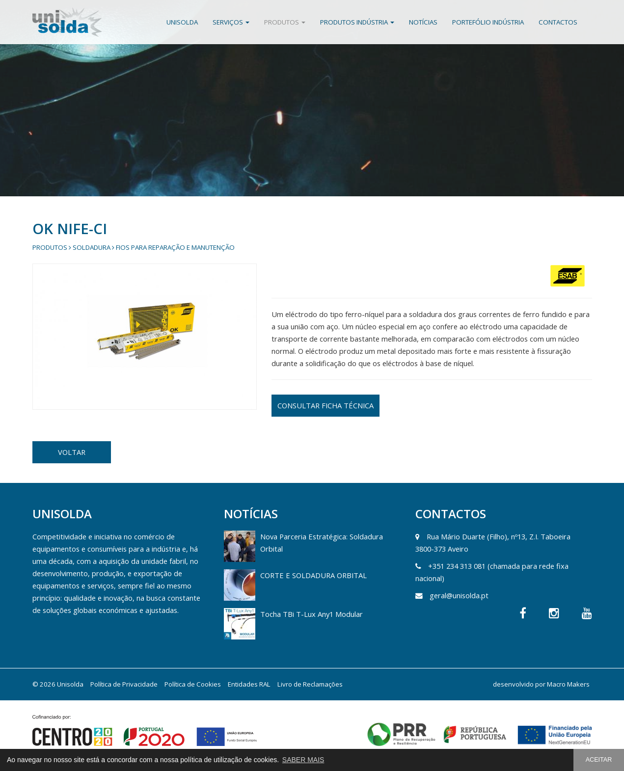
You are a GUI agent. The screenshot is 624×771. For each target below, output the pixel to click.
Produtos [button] (284, 22)
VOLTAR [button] (71, 452)
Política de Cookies (192, 684)
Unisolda (182, 22)
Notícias (423, 22)
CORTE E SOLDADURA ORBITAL (313, 575)
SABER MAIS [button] (303, 760)
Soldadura (91, 247)
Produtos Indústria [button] (357, 22)
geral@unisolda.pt (459, 595)
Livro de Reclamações (310, 684)
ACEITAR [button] (599, 759)
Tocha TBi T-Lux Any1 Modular (311, 614)
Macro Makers (568, 684)
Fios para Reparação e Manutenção (175, 247)
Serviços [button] (231, 22)
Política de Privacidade (124, 684)
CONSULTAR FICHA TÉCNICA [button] (325, 405)
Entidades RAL (249, 684)
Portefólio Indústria (488, 22)
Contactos (558, 22)
